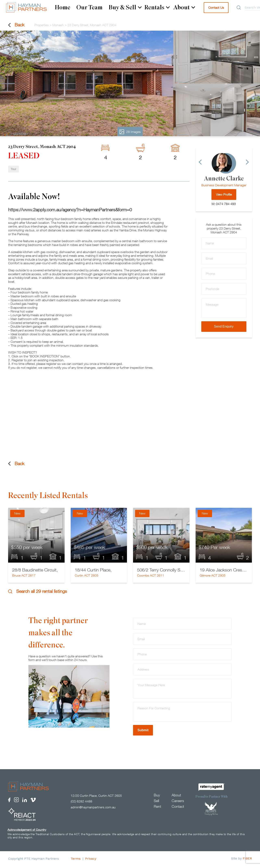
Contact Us (216, 7)
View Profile (224, 194)
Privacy (90, 859)
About (184, 7)
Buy (157, 795)
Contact (178, 806)
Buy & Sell (125, 7)
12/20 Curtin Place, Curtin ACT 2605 (96, 795)
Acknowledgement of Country (27, 829)
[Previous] (200, 162)
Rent (157, 806)
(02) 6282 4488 (81, 801)
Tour (13, 169)
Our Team (89, 7)
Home (62, 7)
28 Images (130, 131)
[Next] (247, 162)
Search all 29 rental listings (37, 591)
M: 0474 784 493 (224, 204)
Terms (76, 859)
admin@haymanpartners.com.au (93, 807)
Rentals (157, 7)
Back (16, 24)
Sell (156, 801)
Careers (178, 801)
